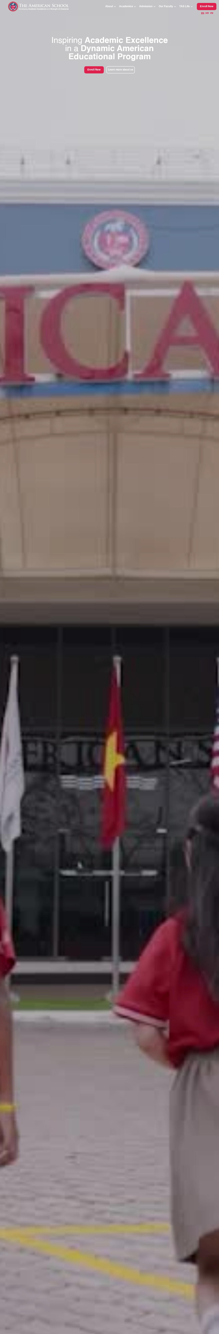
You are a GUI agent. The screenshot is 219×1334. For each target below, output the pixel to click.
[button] (111, 6)
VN (211, 13)
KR (207, 13)
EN (202, 13)
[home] (46, 6)
